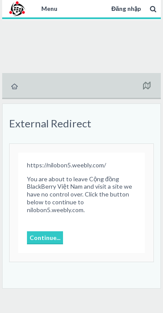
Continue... (45, 237)
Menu (49, 8)
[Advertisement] (81, 45)
